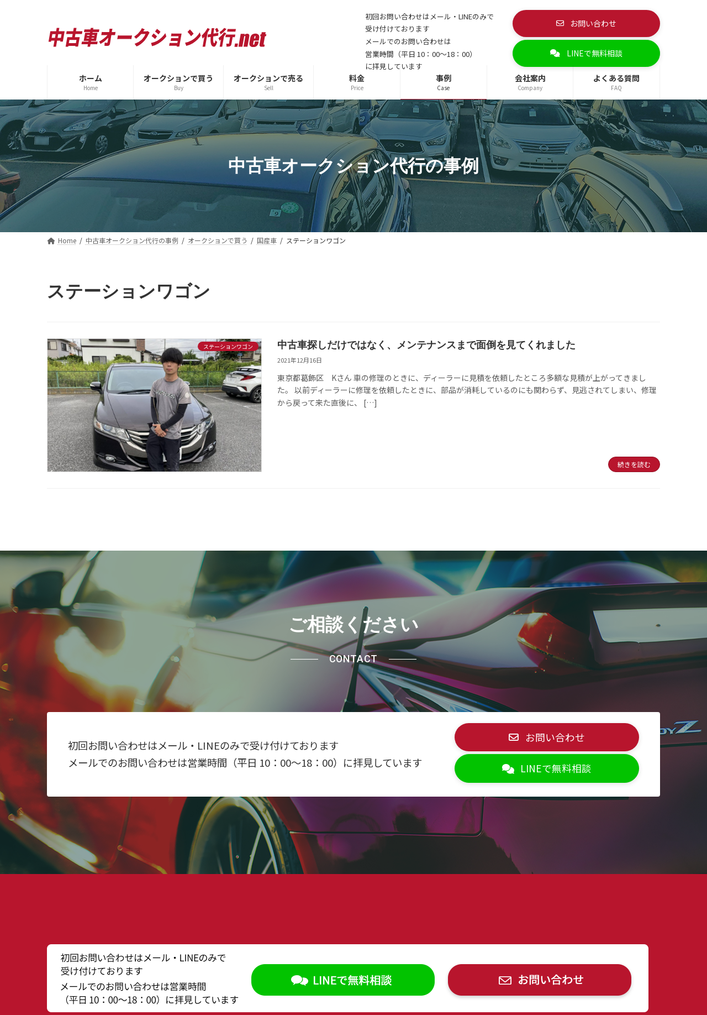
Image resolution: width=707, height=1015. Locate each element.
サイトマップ (186, 893)
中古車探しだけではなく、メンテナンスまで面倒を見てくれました (426, 344)
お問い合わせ (258, 893)
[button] (586, 23)
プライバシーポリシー (98, 893)
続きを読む (634, 464)
